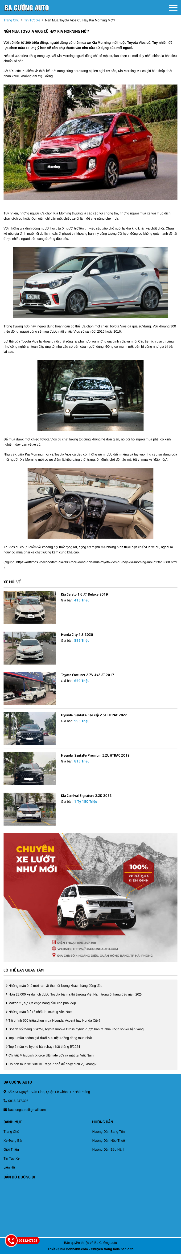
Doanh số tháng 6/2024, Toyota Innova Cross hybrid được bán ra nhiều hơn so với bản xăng (75, 1029)
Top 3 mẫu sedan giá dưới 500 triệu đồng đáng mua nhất (49, 1038)
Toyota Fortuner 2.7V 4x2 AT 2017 (87, 674)
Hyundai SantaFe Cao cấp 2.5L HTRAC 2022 (94, 714)
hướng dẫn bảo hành (108, 1149)
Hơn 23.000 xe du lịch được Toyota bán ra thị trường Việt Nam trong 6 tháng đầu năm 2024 (74, 994)
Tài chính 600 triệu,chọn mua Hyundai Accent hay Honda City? (53, 1020)
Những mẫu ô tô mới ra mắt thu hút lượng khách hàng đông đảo (54, 986)
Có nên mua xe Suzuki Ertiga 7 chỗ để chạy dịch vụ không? (51, 1064)
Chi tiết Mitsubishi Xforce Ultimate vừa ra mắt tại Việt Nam (50, 1055)
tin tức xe (32, 20)
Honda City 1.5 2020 (77, 634)
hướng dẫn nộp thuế (108, 1140)
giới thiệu (11, 1149)
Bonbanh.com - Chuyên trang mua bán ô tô (99, 1249)
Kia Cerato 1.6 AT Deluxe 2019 (84, 594)
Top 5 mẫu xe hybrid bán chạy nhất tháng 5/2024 (43, 1046)
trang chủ (11, 20)
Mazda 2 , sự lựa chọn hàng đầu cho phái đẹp (41, 1003)
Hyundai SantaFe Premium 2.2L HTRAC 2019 (95, 755)
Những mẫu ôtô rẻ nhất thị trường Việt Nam (39, 1012)
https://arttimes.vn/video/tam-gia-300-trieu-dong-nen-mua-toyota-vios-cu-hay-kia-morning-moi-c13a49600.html (96, 562)
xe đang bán (13, 1140)
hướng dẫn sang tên (108, 1131)
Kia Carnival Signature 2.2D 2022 (86, 795)
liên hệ (9, 1167)
